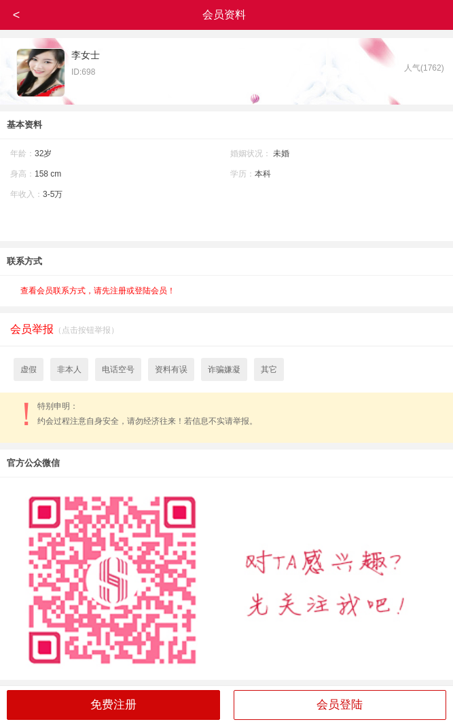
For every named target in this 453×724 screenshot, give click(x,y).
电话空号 (118, 369)
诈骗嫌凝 (224, 369)
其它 (269, 369)
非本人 (69, 369)
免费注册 (113, 704)
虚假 (28, 369)
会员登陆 (339, 704)
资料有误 (171, 369)
